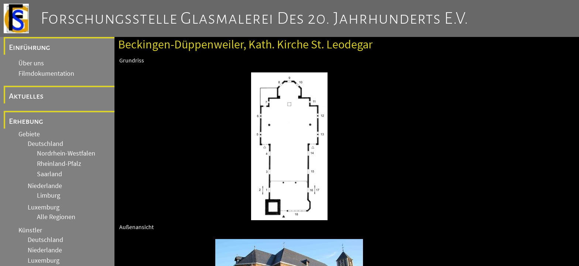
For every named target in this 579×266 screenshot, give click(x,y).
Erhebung (26, 121)
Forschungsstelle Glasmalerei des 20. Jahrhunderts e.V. (255, 18)
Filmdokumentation (46, 73)
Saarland (49, 174)
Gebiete (29, 134)
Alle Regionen (56, 217)
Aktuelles (26, 96)
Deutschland (45, 144)
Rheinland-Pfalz (59, 164)
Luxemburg (43, 207)
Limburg (48, 195)
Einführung (29, 47)
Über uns (31, 63)
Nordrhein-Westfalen (66, 153)
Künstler (30, 230)
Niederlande (45, 186)
